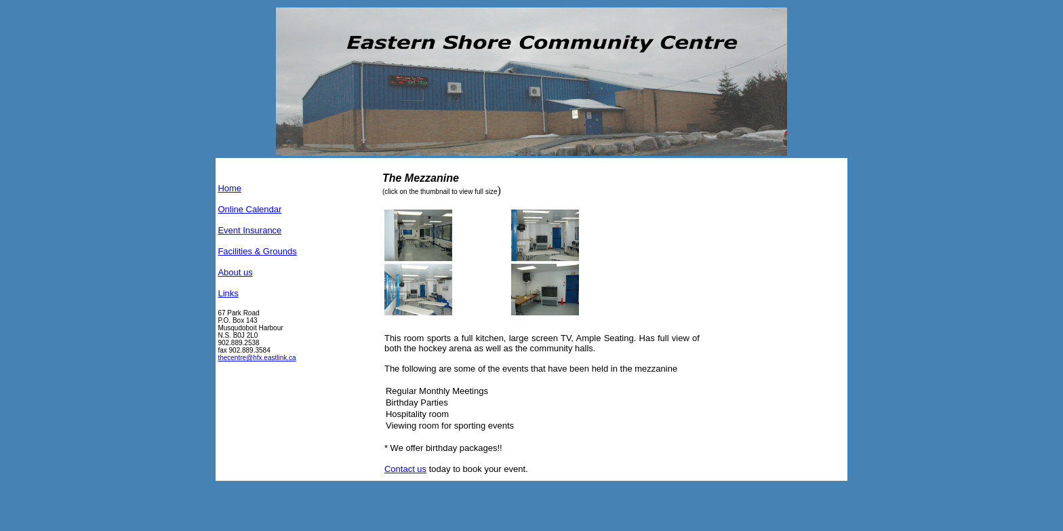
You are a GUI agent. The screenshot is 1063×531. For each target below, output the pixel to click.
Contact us (405, 469)
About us (235, 272)
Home (229, 188)
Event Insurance (249, 230)
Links (228, 293)
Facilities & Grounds (257, 251)
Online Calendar (249, 209)
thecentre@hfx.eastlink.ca (257, 357)
